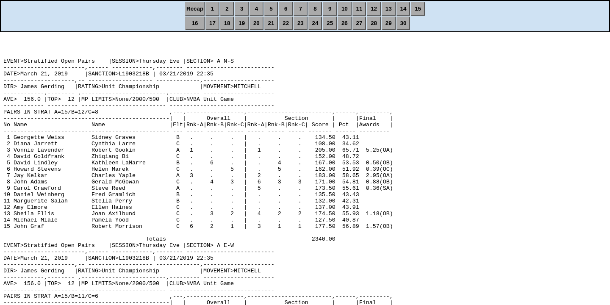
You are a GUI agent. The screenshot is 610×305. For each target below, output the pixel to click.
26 (344, 23)
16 (195, 23)
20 (256, 23)
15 (418, 9)
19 (241, 23)
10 (344, 9)
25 (330, 23)
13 (388, 9)
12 (374, 9)
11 (359, 9)
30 (403, 23)
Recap (194, 9)
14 (403, 9)
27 (359, 23)
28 (374, 23)
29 (388, 23)
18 (227, 23)
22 (286, 23)
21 (271, 23)
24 (315, 23)
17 (212, 23)
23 (300, 23)
